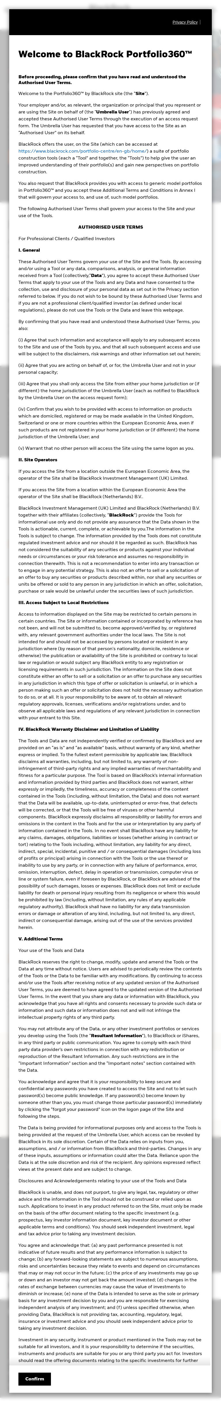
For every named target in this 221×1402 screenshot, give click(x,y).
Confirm (34, 1379)
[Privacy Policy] (186, 22)
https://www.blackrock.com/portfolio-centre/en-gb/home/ (82, 151)
